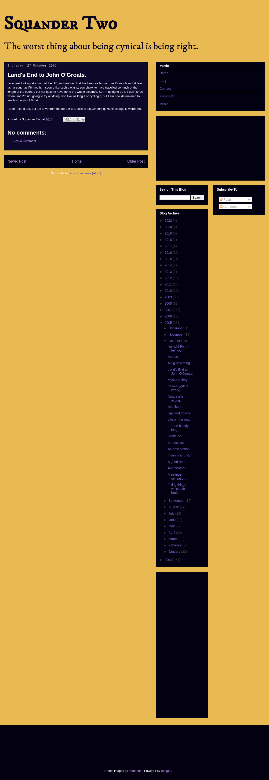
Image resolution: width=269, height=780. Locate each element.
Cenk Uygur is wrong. (178, 388)
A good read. (177, 462)
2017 (169, 246)
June (172, 520)
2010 (169, 290)
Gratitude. (175, 436)
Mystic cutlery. (178, 380)
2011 (169, 284)
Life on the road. (179, 419)
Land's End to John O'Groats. (180, 371)
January (174, 551)
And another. (177, 468)
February (175, 545)
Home (77, 161)
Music (164, 104)
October (174, 341)
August (173, 507)
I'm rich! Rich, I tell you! (178, 348)
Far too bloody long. (178, 428)
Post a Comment (24, 141)
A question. (176, 443)
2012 (169, 278)
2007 (169, 310)
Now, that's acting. (176, 398)
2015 (169, 259)
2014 (169, 265)
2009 (169, 297)
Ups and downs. (179, 413)
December (176, 328)
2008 (169, 303)
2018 (169, 240)
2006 (169, 316)
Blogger (166, 771)
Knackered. (176, 407)
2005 (169, 322)
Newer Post (16, 161)
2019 (169, 233)
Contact (165, 88)
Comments (229, 207)
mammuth (135, 771)
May (171, 526)
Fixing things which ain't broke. (177, 489)
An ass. (173, 357)
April (172, 532)
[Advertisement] (92, 743)
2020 (169, 227)
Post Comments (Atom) (85, 173)
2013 (169, 272)
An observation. (179, 449)
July (171, 513)
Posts (226, 199)
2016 (169, 252)
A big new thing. (179, 363)
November (176, 334)
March (173, 539)
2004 (169, 560)
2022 (169, 220)
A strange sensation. (177, 476)
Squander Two (60, 24)
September (176, 500)
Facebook (167, 96)
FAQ (163, 81)
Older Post (136, 161)
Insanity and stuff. (180, 455)
